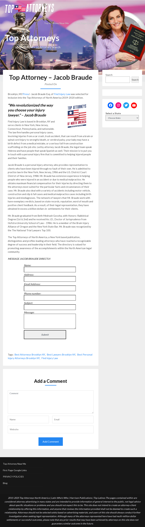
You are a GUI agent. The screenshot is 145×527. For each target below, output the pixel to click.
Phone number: (32, 293)
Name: (27, 265)
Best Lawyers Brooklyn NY (61, 354)
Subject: (28, 302)
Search (109, 74)
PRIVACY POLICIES (117, 23)
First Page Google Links (89, 23)
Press (26, 94)
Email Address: (32, 284)
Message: (29, 312)
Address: (29, 274)
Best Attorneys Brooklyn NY (29, 354)
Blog (136, 23)
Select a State (113, 113)
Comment (51, 401)
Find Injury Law (62, 94)
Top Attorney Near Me (58, 23)
